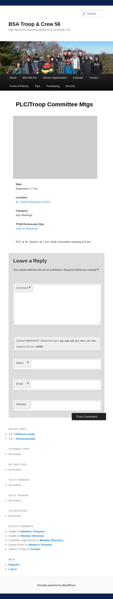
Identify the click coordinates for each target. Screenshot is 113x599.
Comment (23, 288)
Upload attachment (56, 343)
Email (22, 384)
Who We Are (30, 77)
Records (70, 86)
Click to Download (27, 228)
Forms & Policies (19, 86)
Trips (37, 86)
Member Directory (32, 535)
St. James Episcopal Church (33, 201)
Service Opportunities (55, 77)
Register (14, 564)
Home (13, 77)
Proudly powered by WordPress (56, 585)
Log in (13, 569)
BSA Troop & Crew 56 (34, 24)
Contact (93, 77)
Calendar (78, 77)
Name (22, 363)
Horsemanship (25, 438)
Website (21, 404)
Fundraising (53, 86)
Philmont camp (25, 434)
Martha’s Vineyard (32, 531)
